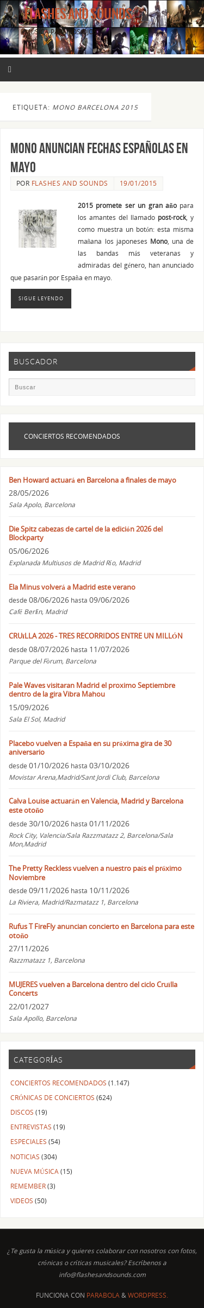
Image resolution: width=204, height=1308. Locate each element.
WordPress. (148, 1295)
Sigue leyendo (41, 298)
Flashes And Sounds (78, 14)
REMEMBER (28, 1185)
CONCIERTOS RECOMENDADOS (58, 1082)
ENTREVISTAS (31, 1126)
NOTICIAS (25, 1156)
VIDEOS (21, 1200)
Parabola (103, 1295)
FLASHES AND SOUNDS (70, 183)
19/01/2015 (138, 183)
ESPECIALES (28, 1141)
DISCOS (22, 1112)
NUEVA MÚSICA (34, 1171)
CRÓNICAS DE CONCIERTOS (52, 1097)
